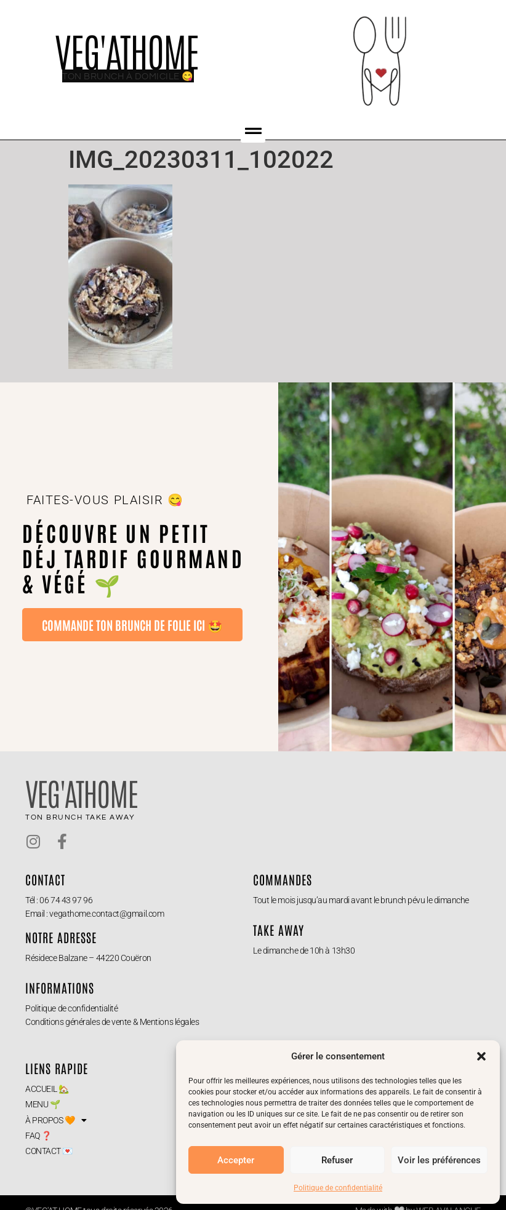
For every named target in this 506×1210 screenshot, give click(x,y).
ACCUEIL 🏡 (47, 1089)
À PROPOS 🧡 (55, 1120)
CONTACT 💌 (49, 1151)
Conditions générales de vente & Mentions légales (112, 1022)
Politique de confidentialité (338, 1188)
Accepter (235, 1160)
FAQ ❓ (38, 1136)
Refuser (337, 1160)
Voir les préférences (439, 1160)
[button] (481, 1056)
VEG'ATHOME (126, 49)
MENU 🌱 (42, 1104)
